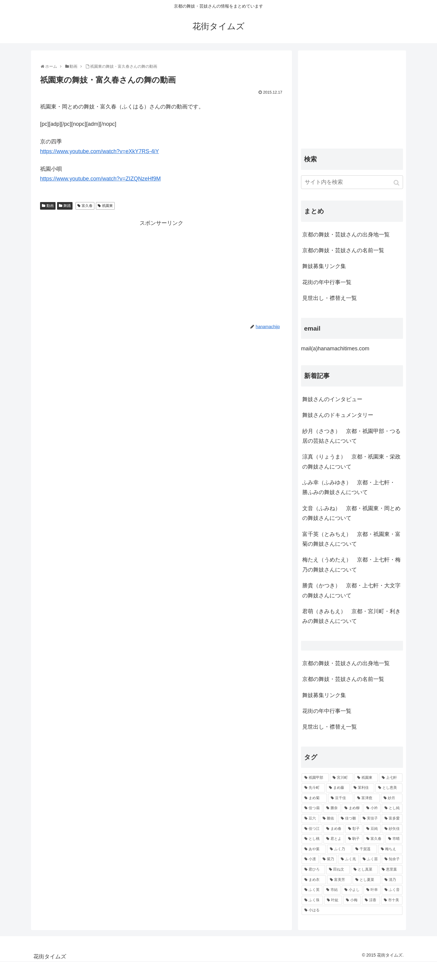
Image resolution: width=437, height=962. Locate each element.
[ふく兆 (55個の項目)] (348, 859)
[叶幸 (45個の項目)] (372, 890)
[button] (397, 182)
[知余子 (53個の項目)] (392, 859)
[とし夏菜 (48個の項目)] (367, 880)
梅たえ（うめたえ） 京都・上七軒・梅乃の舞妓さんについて (351, 564)
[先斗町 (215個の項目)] (313, 787)
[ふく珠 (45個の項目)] (312, 900)
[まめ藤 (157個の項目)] (338, 787)
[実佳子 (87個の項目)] (370, 818)
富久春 (87, 206)
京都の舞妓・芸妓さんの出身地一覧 (346, 235)
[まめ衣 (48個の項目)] (314, 880)
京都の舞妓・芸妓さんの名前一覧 (343, 250)
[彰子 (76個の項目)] (353, 828)
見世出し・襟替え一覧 (329, 298)
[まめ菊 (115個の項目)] (314, 798)
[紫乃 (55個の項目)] (328, 859)
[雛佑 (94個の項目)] (328, 818)
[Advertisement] (161, 270)
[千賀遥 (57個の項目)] (365, 849)
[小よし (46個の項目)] (352, 890)
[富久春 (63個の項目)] (374, 838)
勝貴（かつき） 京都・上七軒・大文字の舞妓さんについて (351, 590)
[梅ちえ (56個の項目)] (390, 849)
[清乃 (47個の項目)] (392, 880)
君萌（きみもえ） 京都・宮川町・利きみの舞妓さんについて (351, 616)
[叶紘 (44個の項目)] (333, 900)
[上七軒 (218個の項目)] (390, 777)
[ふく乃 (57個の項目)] (339, 849)
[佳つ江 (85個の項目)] (312, 828)
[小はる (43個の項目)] (352, 910)
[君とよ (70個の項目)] (334, 838)
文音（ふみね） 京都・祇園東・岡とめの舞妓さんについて (351, 513)
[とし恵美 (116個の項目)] (388, 787)
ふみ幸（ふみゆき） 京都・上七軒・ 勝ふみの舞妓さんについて (348, 487)
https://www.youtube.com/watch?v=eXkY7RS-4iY (99, 151)
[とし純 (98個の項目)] (392, 808)
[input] (352, 182)
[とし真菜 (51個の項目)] (364, 869)
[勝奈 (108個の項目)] (332, 808)
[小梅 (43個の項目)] (352, 900)
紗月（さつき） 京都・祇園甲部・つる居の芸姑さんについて (351, 436)
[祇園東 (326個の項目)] (366, 777)
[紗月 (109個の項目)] (391, 798)
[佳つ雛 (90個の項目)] (348, 818)
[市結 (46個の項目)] (332, 890)
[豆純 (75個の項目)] (372, 828)
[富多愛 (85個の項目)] (392, 818)
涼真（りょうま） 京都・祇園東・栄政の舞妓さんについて (351, 461)
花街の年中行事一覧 (326, 282)
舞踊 (67, 206)
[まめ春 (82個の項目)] (334, 828)
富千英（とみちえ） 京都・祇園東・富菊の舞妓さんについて (351, 539)
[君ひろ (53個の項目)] (313, 869)
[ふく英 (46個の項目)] (312, 890)
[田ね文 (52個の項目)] (338, 869)
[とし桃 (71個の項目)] (312, 838)
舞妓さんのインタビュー (332, 399)
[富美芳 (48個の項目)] (339, 880)
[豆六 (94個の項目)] (310, 818)
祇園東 (107, 206)
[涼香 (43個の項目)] (371, 900)
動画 (50, 206)
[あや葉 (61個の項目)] (314, 849)
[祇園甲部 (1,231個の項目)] (315, 777)
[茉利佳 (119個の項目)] (362, 787)
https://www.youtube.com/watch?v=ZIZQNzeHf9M (100, 179)
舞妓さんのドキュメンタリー (337, 415)
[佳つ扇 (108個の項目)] (312, 808)
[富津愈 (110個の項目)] (367, 798)
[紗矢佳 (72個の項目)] (392, 828)
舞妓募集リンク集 (324, 266)
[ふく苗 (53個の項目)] (370, 859)
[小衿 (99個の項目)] (372, 808)
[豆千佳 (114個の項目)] (340, 798)
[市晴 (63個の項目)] (393, 838)
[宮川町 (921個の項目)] (341, 777)
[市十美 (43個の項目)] (391, 900)
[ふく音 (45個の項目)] (392, 890)
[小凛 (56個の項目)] (310, 859)
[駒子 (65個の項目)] (353, 838)
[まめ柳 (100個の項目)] (352, 808)
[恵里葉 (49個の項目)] (390, 869)
